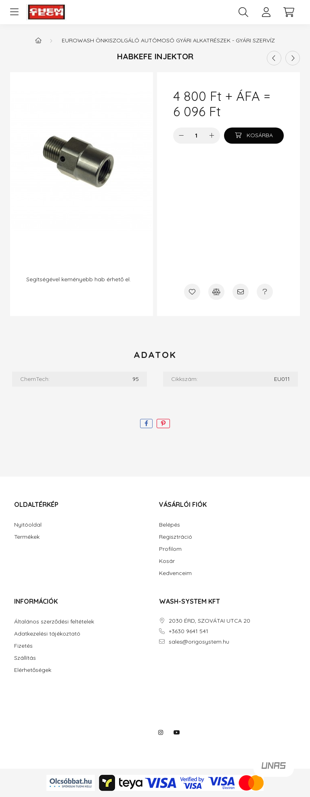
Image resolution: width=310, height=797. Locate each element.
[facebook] (146, 423)
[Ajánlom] (240, 292)
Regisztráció (175, 536)
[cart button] (289, 12)
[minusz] (181, 136)
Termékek (27, 536)
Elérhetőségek (32, 670)
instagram (161, 732)
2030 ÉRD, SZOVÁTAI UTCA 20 (209, 620)
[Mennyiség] (196, 136)
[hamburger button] (14, 12)
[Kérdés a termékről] (265, 292)
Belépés (169, 524)
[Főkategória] (38, 40)
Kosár (167, 561)
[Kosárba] (254, 136)
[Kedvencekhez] (192, 292)
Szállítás (25, 658)
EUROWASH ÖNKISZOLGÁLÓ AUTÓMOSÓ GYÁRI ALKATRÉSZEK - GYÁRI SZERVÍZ (168, 40)
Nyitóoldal (28, 524)
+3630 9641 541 (188, 631)
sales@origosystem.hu (199, 641)
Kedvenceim (175, 573)
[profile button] (266, 12)
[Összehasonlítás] (216, 292)
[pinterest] (163, 423)
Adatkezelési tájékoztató (47, 633)
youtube (177, 732)
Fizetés (23, 645)
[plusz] (212, 136)
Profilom (170, 549)
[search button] (243, 12)
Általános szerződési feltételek (54, 621)
